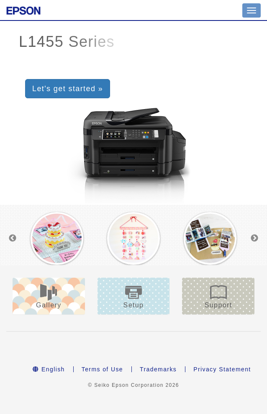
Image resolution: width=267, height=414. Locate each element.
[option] (57, 238)
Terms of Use (102, 369)
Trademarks (158, 369)
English (48, 369)
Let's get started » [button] (67, 88)
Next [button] (254, 238)
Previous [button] (12, 238)
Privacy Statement (222, 369)
